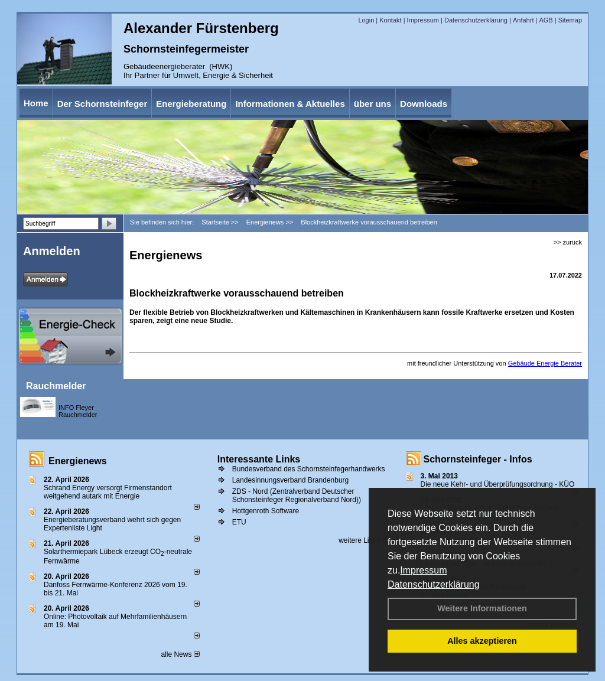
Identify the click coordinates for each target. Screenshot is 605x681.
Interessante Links (259, 459)
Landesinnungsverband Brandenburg (290, 480)
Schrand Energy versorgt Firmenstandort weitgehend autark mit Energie (108, 492)
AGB (545, 20)
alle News (180, 654)
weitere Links (363, 540)
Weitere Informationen (482, 608)
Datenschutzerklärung (434, 584)
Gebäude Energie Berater (545, 363)
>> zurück (568, 242)
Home (36, 103)
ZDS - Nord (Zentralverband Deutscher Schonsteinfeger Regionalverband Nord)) (296, 495)
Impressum (423, 570)
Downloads (423, 104)
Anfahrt (523, 20)
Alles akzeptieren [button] (482, 641)
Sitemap (570, 20)
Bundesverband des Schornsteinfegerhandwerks (308, 469)
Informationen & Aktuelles (289, 104)
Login (366, 20)
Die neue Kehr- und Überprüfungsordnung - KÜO (498, 484)
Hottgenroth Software (265, 511)
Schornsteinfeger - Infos (478, 459)
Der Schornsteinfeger (102, 104)
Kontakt (390, 20)
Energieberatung (191, 104)
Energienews (77, 461)
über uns (372, 104)
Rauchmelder (56, 386)
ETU (239, 522)
